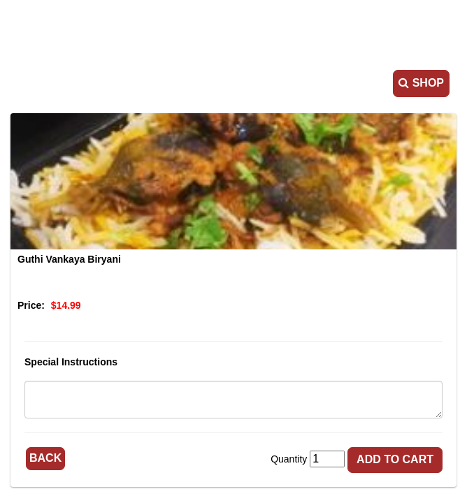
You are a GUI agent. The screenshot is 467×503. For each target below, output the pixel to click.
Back (45, 458)
